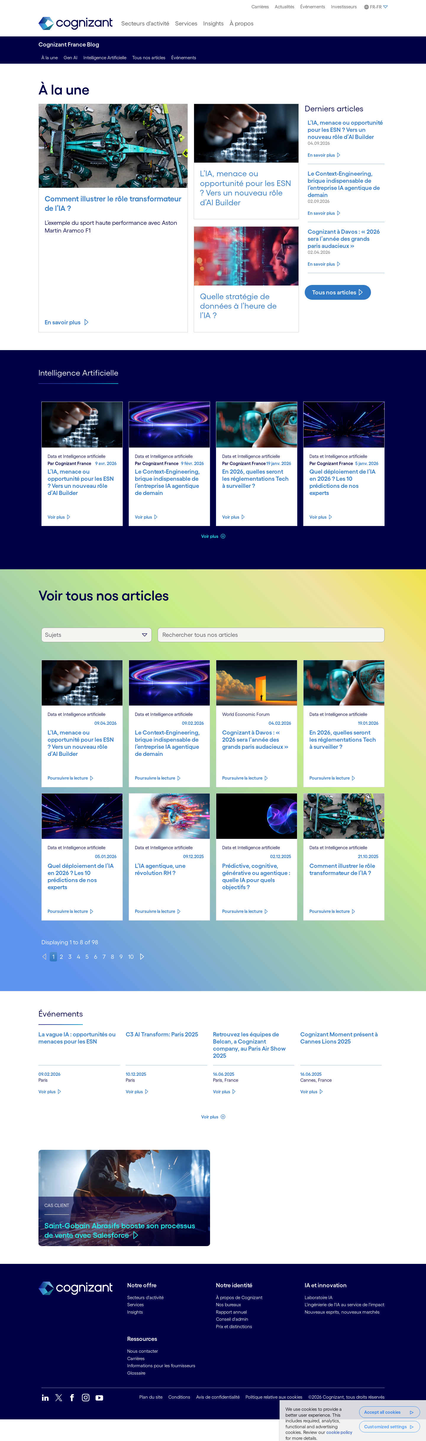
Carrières (260, 6)
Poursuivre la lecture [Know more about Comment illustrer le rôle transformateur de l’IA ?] (329, 911)
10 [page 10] (131, 956)
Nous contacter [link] (142, 1372)
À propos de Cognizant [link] (239, 1318)
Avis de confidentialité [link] (218, 1418)
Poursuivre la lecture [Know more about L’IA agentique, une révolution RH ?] (155, 911)
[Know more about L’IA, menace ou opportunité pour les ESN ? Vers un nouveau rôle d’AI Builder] (333, 137)
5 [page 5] (87, 956)
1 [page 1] (53, 956)
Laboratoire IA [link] (319, 1318)
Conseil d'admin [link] (232, 1340)
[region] (353, 1420)
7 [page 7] (104, 956)
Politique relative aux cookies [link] (274, 1418)
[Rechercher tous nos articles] (271, 635)
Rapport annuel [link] (231, 1333)
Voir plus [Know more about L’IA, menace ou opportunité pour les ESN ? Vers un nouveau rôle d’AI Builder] (56, 517)
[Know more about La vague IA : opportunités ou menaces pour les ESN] (58, 1056)
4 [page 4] (78, 956)
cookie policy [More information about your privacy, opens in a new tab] (339, 1432)
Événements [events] (183, 57)
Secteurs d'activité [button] (145, 23)
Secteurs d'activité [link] (145, 1318)
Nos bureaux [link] (228, 1325)
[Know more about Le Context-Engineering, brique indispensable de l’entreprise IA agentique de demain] (333, 203)
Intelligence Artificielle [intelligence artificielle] (104, 57)
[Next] (142, 956)
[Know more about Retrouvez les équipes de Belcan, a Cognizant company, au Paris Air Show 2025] (233, 1056)
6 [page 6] (95, 956)
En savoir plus (62, 322)
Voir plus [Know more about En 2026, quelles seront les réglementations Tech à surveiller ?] (230, 517)
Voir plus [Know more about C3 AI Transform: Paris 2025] (134, 1112)
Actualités (284, 6)
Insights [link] (135, 1333)
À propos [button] (242, 23)
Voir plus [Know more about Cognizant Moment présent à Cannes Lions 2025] (308, 1112)
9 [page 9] (121, 956)
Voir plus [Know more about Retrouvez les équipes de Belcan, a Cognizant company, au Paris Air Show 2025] (221, 1112)
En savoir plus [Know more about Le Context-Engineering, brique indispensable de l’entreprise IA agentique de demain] (321, 237)
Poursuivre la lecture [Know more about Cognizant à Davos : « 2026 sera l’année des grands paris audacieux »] (242, 777)
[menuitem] (260, 6)
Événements (312, 6)
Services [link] (135, 1325)
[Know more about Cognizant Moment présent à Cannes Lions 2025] (320, 1056)
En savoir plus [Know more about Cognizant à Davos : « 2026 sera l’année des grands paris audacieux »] (321, 289)
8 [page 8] (112, 956)
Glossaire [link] (136, 1394)
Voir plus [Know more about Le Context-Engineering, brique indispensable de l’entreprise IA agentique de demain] (143, 517)
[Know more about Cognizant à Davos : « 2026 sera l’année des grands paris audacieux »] (333, 266)
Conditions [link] (179, 1418)
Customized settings (385, 1426)
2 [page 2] (61, 956)
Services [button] (186, 23)
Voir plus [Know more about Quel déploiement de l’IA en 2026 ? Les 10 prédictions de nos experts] (318, 517)
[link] (75, 23)
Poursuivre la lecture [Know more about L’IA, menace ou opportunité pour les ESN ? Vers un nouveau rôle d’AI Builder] (68, 777)
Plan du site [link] (150, 1418)
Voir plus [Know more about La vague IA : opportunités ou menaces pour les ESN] (47, 1112)
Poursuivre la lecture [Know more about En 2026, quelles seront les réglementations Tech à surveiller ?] (329, 777)
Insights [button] (213, 23)
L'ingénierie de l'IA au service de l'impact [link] (344, 1325)
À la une (49, 57)
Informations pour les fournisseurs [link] (161, 1386)
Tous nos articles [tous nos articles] (148, 57)
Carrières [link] (136, 1379)
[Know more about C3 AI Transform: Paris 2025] (146, 1056)
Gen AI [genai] (71, 57)
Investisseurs (344, 6)
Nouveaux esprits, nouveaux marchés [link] (342, 1333)
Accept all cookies (382, 1412)
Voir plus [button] (210, 536)
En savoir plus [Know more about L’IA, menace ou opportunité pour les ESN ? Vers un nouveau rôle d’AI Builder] (321, 163)
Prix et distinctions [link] (234, 1347)
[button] (375, 7)
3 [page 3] (70, 956)
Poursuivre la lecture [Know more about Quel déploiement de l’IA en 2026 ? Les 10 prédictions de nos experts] (68, 911)
